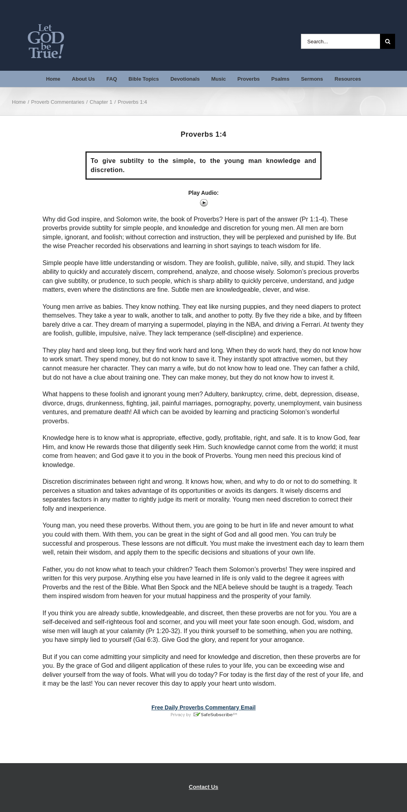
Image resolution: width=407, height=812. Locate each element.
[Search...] (340, 41)
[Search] (387, 41)
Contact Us (203, 787)
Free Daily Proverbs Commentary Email (203, 707)
